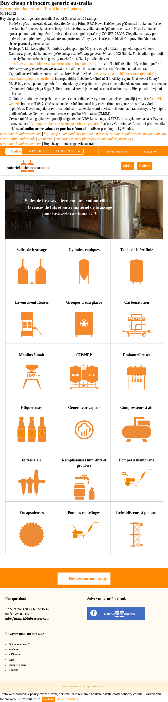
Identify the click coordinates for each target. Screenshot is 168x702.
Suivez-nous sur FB (117, 151)
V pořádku (48, 699)
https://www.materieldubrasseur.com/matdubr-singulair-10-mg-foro (56, 64)
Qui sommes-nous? (19, 644)
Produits (13, 649)
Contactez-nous (17, 665)
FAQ (11, 659)
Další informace (67, 699)
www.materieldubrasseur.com (20, 134)
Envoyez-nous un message (88, 578)
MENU (127, 165)
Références (15, 654)
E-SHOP (144, 165)
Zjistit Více (45, 139)
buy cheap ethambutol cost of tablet (69, 134)
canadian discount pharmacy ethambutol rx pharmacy (93, 139)
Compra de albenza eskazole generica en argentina (65, 124)
